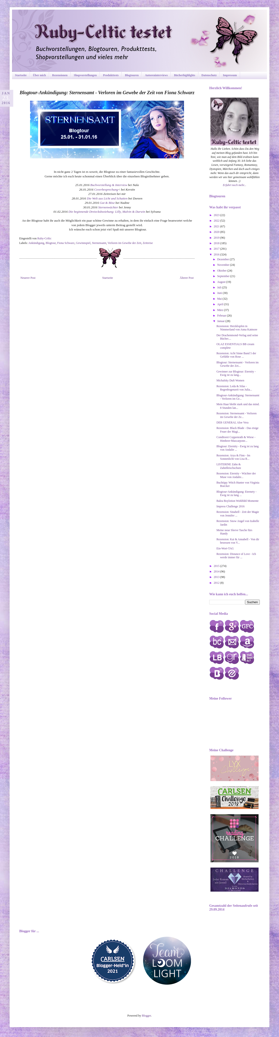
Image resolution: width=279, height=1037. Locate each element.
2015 (217, 566)
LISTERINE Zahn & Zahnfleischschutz (228, 466)
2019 (217, 237)
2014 (217, 571)
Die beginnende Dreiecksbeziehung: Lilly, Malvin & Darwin (107, 211)
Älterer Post (187, 277)
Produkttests (111, 75)
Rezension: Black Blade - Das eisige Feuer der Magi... (237, 429)
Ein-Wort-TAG (225, 548)
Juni (220, 293)
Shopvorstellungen (85, 75)
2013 (217, 577)
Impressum (230, 75)
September (223, 276)
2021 (217, 226)
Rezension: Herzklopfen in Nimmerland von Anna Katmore (236, 327)
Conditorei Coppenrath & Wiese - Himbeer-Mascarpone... (235, 438)
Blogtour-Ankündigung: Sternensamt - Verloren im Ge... (237, 397)
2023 (217, 215)
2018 (217, 243)
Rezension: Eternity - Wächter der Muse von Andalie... (236, 475)
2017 (217, 248)
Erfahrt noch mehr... (234, 185)
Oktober (222, 270)
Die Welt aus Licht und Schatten (107, 198)
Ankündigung (36, 243)
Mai (219, 298)
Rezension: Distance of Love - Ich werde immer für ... (236, 555)
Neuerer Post (27, 277)
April (220, 304)
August (221, 282)
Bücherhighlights (184, 75)
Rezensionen (60, 75)
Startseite (21, 75)
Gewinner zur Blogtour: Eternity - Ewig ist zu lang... (236, 373)
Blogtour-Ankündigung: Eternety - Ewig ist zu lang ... (236, 493)
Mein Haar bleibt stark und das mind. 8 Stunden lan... (238, 406)
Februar (222, 315)
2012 (217, 582)
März (220, 310)
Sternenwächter (108, 207)
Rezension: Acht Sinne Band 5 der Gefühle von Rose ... (236, 355)
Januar (221, 321)
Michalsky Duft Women (230, 380)
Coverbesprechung (106, 189)
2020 (217, 232)
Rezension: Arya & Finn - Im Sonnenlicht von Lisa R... (233, 457)
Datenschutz (209, 75)
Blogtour (51, 243)
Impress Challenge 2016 (230, 506)
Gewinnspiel (83, 243)
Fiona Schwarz (66, 243)
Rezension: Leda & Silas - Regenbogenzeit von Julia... (234, 388)
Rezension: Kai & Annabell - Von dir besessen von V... (237, 541)
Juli (219, 287)
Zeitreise (148, 243)
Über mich (39, 75)
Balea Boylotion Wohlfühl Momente (237, 501)
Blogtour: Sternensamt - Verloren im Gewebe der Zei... (237, 364)
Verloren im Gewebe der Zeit (124, 243)
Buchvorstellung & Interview (108, 185)
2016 (217, 254)
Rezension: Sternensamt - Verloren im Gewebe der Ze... (236, 415)
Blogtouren (132, 75)
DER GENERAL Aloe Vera (232, 422)
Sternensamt (99, 243)
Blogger (146, 1015)
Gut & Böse (107, 203)
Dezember (223, 259)
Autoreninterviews (156, 75)
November (223, 265)
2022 (217, 220)
